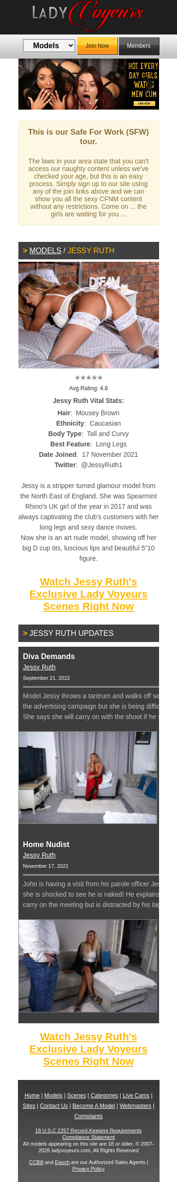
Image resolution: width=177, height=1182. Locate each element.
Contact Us (53, 1106)
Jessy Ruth (39, 667)
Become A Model (94, 1106)
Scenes (76, 1095)
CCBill (36, 1162)
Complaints (88, 1116)
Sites (29, 1106)
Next (144, 84)
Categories (104, 1095)
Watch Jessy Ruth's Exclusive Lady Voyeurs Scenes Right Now (88, 594)
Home (32, 1095)
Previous (32, 84)
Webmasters (135, 1106)
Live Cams (136, 1095)
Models (45, 251)
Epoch (62, 1162)
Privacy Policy (88, 1169)
